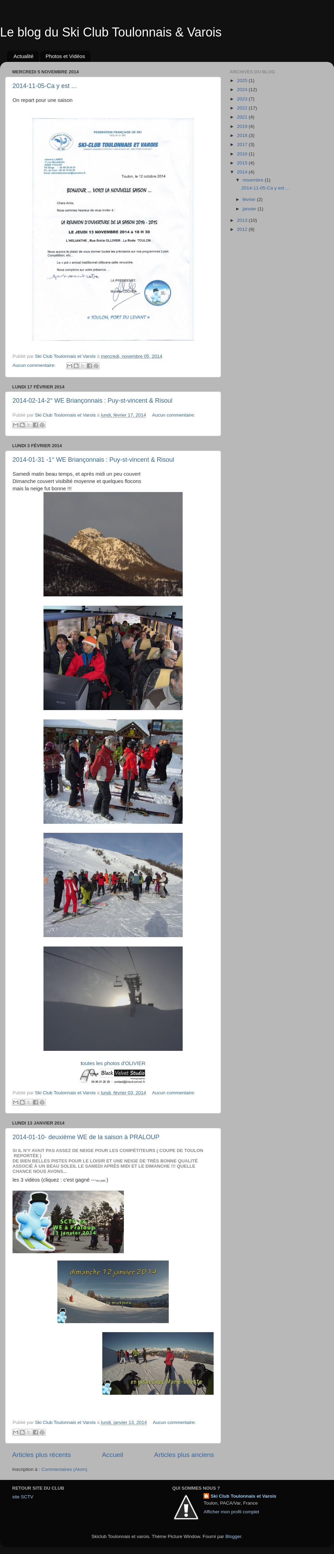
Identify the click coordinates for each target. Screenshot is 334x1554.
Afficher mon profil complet (231, 1511)
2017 (243, 144)
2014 (243, 172)
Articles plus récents (41, 1454)
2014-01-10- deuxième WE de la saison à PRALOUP (86, 1137)
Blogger (233, 1536)
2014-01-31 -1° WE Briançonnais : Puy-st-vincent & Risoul (93, 459)
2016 (243, 153)
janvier (250, 208)
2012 (243, 229)
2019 (243, 126)
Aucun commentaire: (35, 365)
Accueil (112, 1454)
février (249, 199)
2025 (243, 80)
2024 (243, 89)
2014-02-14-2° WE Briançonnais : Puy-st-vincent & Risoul (92, 400)
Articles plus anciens (184, 1454)
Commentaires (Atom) (64, 1469)
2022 (243, 108)
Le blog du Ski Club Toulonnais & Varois (111, 32)
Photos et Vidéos (65, 56)
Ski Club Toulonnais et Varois (243, 1496)
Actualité (24, 56)
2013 (243, 220)
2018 (243, 135)
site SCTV (22, 1496)
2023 (243, 99)
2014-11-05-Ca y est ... (45, 85)
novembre (253, 180)
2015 (243, 163)
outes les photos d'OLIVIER (113, 1063)
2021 (243, 117)
